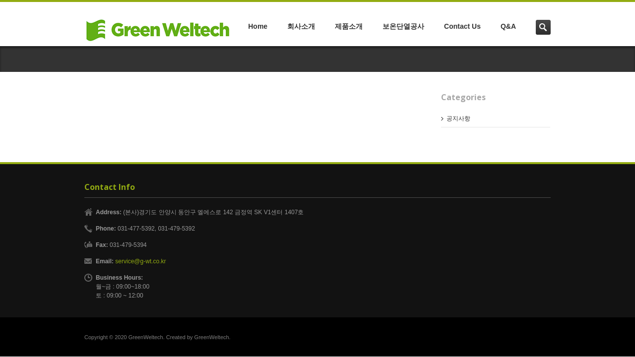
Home (257, 26)
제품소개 (349, 26)
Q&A (508, 26)
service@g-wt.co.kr (140, 261)
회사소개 (301, 26)
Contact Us (462, 26)
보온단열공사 (403, 26)
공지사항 (458, 118)
